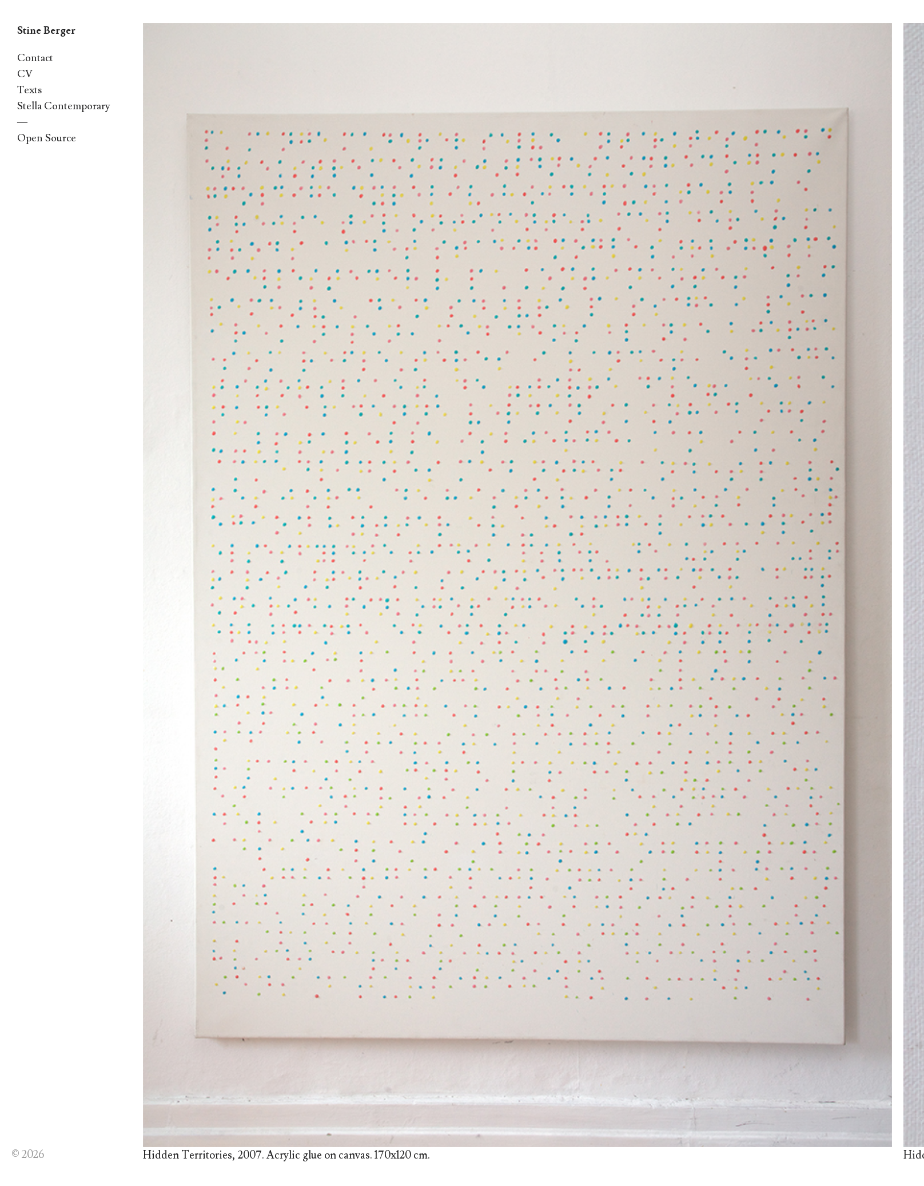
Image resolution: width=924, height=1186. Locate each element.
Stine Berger (46, 30)
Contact (35, 58)
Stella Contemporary (63, 106)
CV (25, 74)
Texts (29, 90)
